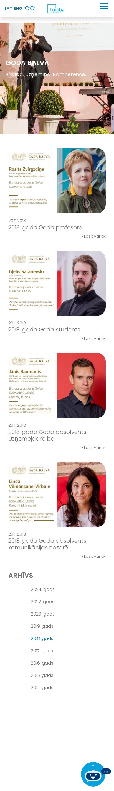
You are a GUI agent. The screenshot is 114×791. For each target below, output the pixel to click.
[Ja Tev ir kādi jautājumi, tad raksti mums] (96, 774)
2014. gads (42, 687)
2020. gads (43, 614)
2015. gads (42, 675)
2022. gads (42, 601)
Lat (8, 8)
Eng (18, 8)
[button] (104, 6)
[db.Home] (55, 9)
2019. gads (42, 626)
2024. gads (43, 589)
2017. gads (42, 651)
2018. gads (42, 638)
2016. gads (42, 663)
